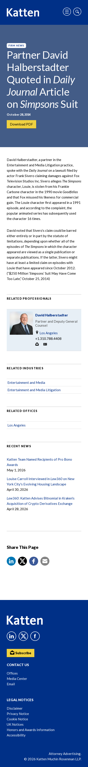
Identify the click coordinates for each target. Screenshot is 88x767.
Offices (12, 673)
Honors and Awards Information (31, 730)
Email (11, 684)
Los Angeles (46, 333)
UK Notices (15, 724)
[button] (11, 561)
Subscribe (20, 652)
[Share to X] (22, 561)
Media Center (17, 679)
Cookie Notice (17, 719)
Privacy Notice (18, 714)
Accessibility (16, 735)
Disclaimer (15, 708)
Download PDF (21, 124)
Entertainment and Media (26, 382)
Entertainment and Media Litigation (34, 390)
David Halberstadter (51, 315)
